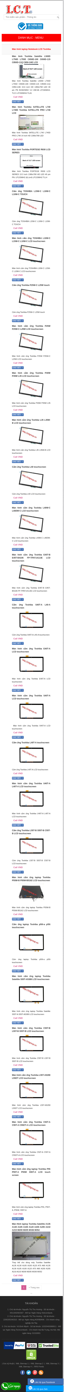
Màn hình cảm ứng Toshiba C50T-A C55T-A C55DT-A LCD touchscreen (31, 1123)
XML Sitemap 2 (37, 1363)
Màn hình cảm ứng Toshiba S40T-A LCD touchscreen (31, 697)
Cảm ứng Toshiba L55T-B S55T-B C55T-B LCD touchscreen (31, 832)
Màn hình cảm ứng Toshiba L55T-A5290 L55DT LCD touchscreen (31, 1076)
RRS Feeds (39, 1367)
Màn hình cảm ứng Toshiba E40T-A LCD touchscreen (31, 650)
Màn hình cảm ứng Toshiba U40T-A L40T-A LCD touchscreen (31, 785)
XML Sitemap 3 (52, 1363)
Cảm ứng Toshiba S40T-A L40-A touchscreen (31, 606)
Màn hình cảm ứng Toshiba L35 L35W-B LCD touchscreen (31, 421)
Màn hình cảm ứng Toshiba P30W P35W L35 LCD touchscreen (31, 374)
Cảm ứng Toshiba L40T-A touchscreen (30, 742)
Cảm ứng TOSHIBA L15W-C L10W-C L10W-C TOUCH (31, 192)
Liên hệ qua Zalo (38, 1389)
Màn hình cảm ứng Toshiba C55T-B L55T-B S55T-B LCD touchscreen (31, 1029)
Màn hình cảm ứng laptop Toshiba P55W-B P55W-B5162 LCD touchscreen (31, 879)
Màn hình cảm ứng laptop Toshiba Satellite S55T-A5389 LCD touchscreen (31, 978)
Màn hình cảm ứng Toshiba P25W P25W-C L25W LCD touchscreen (31, 327)
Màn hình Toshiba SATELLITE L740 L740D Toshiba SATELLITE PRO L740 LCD (31, 110)
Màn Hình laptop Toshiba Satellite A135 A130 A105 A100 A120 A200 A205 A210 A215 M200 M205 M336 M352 (31, 1227)
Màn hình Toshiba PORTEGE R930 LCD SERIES (31, 151)
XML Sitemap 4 (25, 1367)
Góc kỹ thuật (8, 1363)
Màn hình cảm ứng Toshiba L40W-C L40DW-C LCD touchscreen (31, 509)
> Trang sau (34, 1287)
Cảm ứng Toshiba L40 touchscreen (29, 467)
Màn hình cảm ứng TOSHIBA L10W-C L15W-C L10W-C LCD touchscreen (31, 239)
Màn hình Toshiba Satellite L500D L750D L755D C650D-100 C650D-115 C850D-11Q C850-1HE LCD (31, 59)
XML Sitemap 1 (22, 1363)
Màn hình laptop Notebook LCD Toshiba (31, 49)
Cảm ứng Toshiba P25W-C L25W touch (31, 285)
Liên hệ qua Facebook (42, 1382)
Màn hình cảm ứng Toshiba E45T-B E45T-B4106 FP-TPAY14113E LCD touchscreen (31, 558)
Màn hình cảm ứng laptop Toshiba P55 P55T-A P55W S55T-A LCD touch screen (31, 1172)
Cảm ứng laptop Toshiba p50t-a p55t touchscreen (31, 926)
